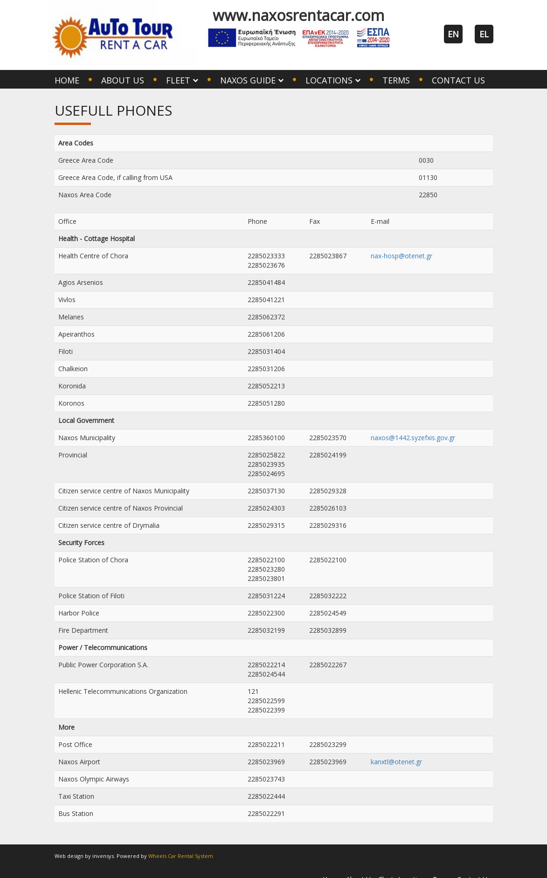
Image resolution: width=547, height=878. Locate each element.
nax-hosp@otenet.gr (401, 255)
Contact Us (458, 80)
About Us (122, 80)
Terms (396, 80)
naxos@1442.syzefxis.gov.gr (413, 437)
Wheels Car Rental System (180, 855)
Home (67, 80)
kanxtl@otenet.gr (396, 761)
